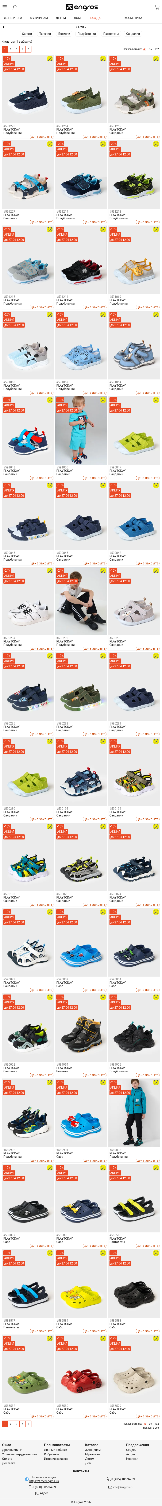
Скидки (131, 1450)
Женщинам (93, 1450)
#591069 (115, 296)
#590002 (9, 1064)
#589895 (62, 1235)
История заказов (56, 1458)
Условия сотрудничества (19, 1454)
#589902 (9, 1150)
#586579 (115, 1405)
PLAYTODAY (11, 129)
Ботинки (64, 33)
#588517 (9, 1320)
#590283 (62, 723)
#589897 (9, 1235)
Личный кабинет (55, 1450)
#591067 (62, 382)
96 (150, 49)
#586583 (115, 1320)
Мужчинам (92, 1454)
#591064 (115, 382)
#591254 (62, 126)
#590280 (9, 808)
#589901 (62, 1150)
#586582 (9, 1405)
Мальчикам (81, 27)
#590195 (62, 808)
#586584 (62, 1320)
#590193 (9, 894)
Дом (88, 1463)
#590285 (9, 723)
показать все (151, 1427)
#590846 (9, 553)
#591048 (9, 467)
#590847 (115, 467)
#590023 (9, 979)
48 (144, 49)
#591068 (9, 382)
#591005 (62, 467)
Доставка (8, 1463)
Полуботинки (87, 33)
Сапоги (27, 33)
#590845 (62, 553)
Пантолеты (111, 33)
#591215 (9, 296)
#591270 (9, 126)
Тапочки (45, 33)
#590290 (115, 638)
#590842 (115, 553)
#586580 (62, 1405)
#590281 (115, 723)
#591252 (115, 126)
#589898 (115, 1150)
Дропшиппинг (12, 1450)
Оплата (7, 1458)
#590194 (115, 808)
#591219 (62, 211)
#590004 (115, 979)
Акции (130, 1454)
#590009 (62, 979)
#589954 (62, 1064)
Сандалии (133, 33)
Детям (89, 1458)
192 (157, 49)
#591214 (62, 296)
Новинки (132, 1458)
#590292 (62, 638)
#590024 (115, 894)
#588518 (115, 1235)
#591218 (115, 211)
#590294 (9, 638)
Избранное (51, 1454)
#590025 (62, 894)
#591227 (9, 211)
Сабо (59, 986)
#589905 (115, 1064)
